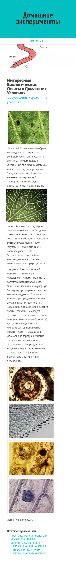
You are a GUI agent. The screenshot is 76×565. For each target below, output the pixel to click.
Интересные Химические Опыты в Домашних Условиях (28, 551)
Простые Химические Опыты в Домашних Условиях (29, 537)
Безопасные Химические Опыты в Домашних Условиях (28, 544)
